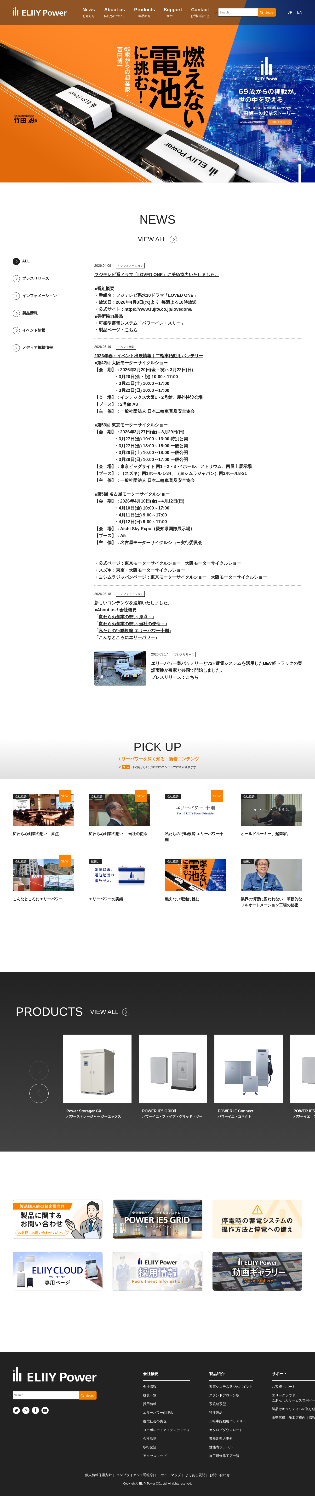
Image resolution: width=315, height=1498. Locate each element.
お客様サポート (283, 1387)
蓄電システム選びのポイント (231, 1387)
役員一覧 (149, 1395)
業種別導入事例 (221, 1438)
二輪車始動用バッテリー (227, 1421)
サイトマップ (171, 1475)
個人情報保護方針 (98, 1475)
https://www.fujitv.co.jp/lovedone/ (159, 309)
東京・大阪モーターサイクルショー (150, 570)
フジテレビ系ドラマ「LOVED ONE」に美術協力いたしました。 (156, 274)
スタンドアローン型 (224, 1395)
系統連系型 (217, 1404)
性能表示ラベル (221, 1447)
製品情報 (25, 313)
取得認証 (149, 1447)
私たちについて (115, 12)
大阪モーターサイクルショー (213, 563)
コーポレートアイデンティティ (166, 1430)
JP (290, 12)
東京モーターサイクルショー (153, 563)
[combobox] (238, 12)
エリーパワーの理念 (158, 1412)
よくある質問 (195, 1475)
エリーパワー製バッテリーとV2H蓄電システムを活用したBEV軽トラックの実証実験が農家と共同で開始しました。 (226, 667)
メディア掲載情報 (33, 348)
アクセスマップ (154, 1456)
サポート (173, 12)
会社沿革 (149, 1438)
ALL (21, 261)
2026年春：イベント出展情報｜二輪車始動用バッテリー (148, 355)
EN (299, 12)
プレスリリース (31, 278)
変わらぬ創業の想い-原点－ (125, 616)
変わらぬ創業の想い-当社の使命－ (132, 623)
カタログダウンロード (226, 1430)
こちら (131, 329)
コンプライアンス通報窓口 (136, 1475)
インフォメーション (35, 296)
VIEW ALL (157, 239)
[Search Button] (267, 12)
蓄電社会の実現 (154, 1421)
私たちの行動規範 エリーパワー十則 (134, 630)
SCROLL (300, 154)
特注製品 (216, 1412)
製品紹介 (144, 12)
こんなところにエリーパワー (127, 637)
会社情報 (149, 1387)
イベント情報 (29, 330)
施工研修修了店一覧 (224, 1456)
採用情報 (149, 1404)
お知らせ (88, 12)
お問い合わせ (200, 12)
